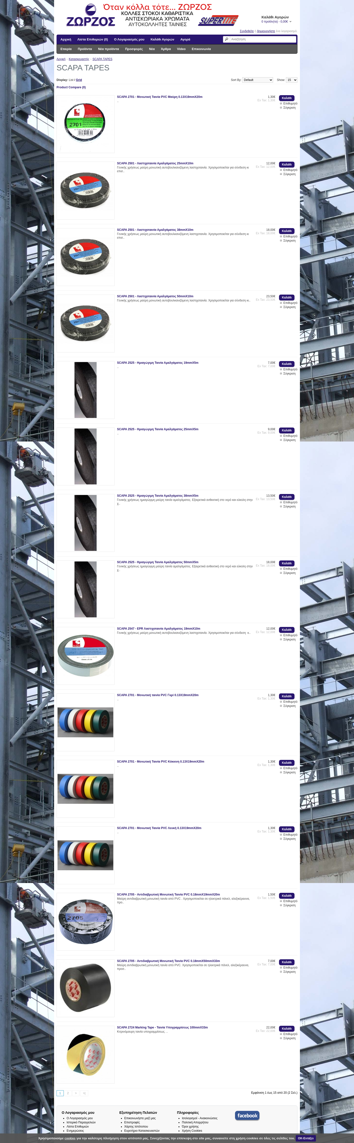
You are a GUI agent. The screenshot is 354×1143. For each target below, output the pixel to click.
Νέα (152, 49)
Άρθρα (166, 49)
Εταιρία (66, 49)
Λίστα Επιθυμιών (78, 1126)
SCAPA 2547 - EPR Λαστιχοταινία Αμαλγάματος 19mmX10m (158, 628)
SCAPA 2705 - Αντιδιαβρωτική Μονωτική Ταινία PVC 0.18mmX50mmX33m (168, 961)
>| (84, 1093)
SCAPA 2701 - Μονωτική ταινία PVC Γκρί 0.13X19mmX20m (158, 695)
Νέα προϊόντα (108, 49)
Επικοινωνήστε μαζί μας (140, 1118)
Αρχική (65, 39)
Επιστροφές (132, 1122)
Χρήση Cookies (192, 1130)
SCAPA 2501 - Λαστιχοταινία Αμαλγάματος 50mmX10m (155, 296)
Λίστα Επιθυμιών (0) (92, 39)
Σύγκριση (289, 107)
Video (181, 49)
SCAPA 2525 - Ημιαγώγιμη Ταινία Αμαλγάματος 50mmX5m (157, 562)
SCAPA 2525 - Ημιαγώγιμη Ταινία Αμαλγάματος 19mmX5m (157, 362)
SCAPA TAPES (102, 59)
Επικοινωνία (201, 49)
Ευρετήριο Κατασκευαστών (142, 1130)
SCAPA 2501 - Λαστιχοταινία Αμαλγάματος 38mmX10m (155, 230)
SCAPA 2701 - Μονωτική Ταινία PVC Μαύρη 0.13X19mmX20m (160, 97)
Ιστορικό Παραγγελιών (81, 1122)
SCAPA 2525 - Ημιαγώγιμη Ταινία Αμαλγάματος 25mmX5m (157, 429)
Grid (79, 80)
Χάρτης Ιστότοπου (136, 1126)
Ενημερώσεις (75, 1130)
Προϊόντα (85, 49)
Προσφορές (134, 49)
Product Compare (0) (71, 87)
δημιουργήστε (266, 31)
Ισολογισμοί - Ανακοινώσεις (200, 1118)
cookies (70, 1138)
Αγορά (185, 39)
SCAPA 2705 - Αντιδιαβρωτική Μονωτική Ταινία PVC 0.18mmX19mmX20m (168, 894)
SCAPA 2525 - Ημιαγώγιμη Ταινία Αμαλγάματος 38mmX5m (157, 495)
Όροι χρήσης (190, 1126)
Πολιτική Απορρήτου (195, 1122)
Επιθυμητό (290, 103)
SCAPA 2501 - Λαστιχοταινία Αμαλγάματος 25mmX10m (155, 163)
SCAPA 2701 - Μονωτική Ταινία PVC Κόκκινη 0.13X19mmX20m (160, 761)
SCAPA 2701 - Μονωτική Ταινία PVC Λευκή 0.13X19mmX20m (159, 828)
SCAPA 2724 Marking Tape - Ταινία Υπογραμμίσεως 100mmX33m (162, 1027)
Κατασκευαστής (79, 59)
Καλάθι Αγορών (162, 39)
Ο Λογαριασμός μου (129, 39)
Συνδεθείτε (247, 31)
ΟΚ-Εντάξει (305, 1138)
